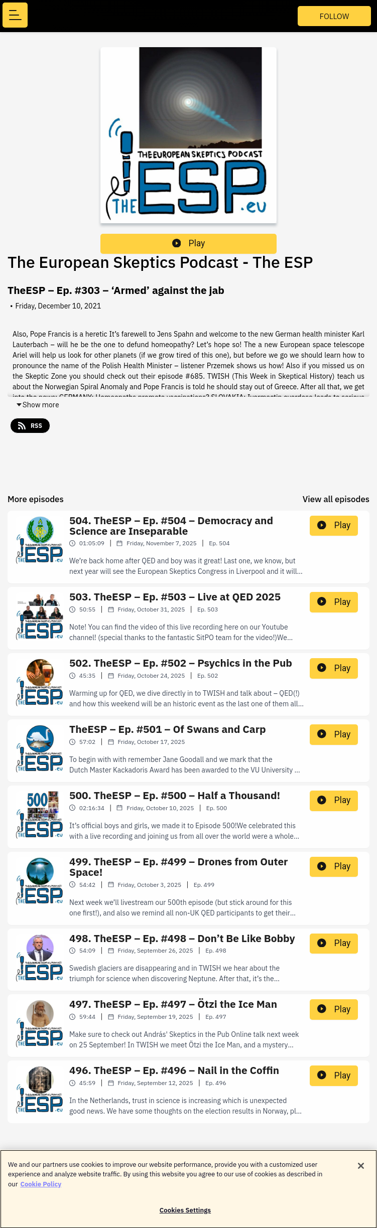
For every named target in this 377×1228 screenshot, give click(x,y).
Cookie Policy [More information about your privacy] (40, 1188)
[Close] (361, 1170)
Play (188, 243)
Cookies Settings (185, 1214)
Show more (37, 405)
